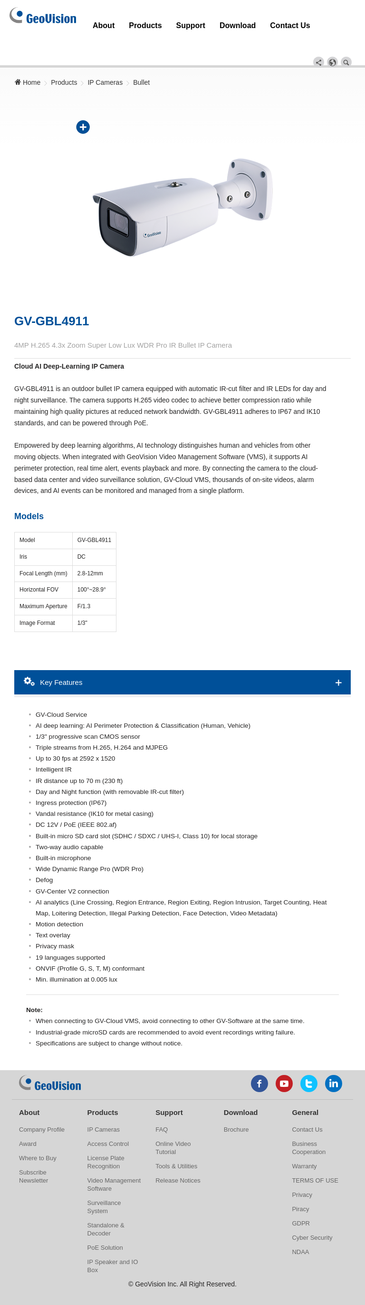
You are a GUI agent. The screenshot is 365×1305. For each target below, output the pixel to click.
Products (128, 20)
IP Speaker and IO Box (112, 1244)
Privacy (302, 1173)
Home (27, 53)
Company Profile (42, 1108)
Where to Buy (38, 1136)
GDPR (301, 1201)
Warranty (304, 1144)
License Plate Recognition (106, 1140)
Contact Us (233, 20)
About (98, 20)
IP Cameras (105, 53)
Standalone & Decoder (106, 1207)
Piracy (300, 1187)
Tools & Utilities (176, 1144)
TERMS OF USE (315, 1159)
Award (28, 1122)
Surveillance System (104, 1185)
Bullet (141, 53)
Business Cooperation (309, 1126)
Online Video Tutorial (173, 1126)
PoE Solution (105, 1226)
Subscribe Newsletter (33, 1155)
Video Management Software (114, 1163)
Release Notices (178, 1159)
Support (161, 20)
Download (195, 20)
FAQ (161, 1108)
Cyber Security (312, 1216)
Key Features (53, 651)
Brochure (236, 1108)
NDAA (300, 1230)
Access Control (108, 1122)
